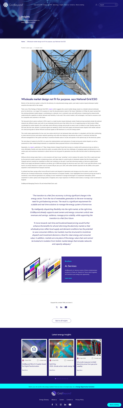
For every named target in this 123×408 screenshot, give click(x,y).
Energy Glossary (44, 400)
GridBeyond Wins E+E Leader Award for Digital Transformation (34, 365)
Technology (56, 5)
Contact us (72, 5)
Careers (61, 400)
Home (23, 41)
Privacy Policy (80, 400)
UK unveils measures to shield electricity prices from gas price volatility (87, 364)
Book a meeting (80, 5)
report (51, 109)
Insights (61, 5)
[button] (57, 307)
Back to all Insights (62, 321)
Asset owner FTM (38, 5)
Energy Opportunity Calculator (85, 387)
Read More (25, 370)
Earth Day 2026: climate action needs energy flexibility (64, 365)
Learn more (68, 278)
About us (66, 5)
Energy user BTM (47, 5)
